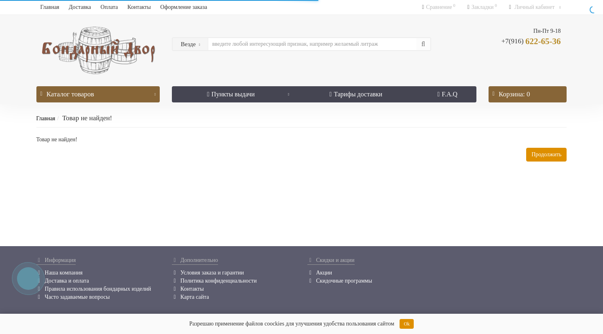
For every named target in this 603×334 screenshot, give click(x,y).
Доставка (80, 7)
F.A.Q (448, 94)
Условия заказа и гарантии (208, 273)
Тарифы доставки (356, 94)
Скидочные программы (339, 281)
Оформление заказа (183, 7)
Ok (407, 324)
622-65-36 (531, 41)
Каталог (98, 92)
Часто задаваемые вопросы (73, 297)
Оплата (109, 7)
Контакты (139, 7)
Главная (49, 7)
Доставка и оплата (62, 281)
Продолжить (546, 154)
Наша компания (59, 273)
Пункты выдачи (248, 92)
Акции (319, 273)
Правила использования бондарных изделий (93, 289)
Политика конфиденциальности (214, 281)
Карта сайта (190, 297)
